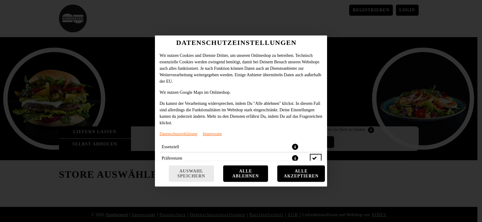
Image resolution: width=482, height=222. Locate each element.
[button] (295, 147)
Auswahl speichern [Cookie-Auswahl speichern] (191, 173)
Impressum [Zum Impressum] (212, 134)
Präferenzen (172, 158)
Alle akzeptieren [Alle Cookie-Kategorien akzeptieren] (301, 173)
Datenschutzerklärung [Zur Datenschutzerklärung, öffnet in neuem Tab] (178, 134)
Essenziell (170, 147)
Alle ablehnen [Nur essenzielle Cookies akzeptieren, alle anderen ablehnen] (245, 173)
